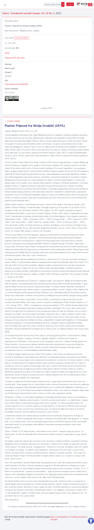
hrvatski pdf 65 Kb (21, 38)
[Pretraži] (63, 4)
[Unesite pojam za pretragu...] (52, 4)
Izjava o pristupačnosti (60, 517)
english (70, 4)
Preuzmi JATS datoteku (15, 58)
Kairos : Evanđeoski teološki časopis (21, 13)
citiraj (7, 53)
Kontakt (54, 519)
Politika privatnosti (79, 517)
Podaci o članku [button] (12, 121)
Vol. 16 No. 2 (48, 13)
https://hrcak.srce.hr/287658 (16, 84)
